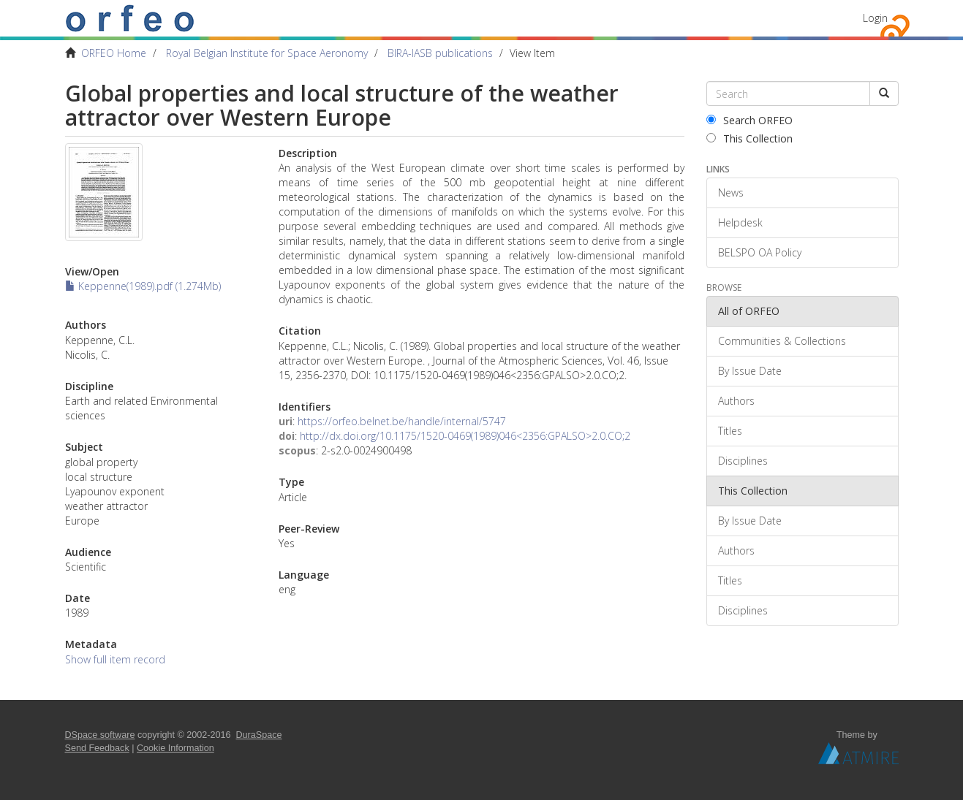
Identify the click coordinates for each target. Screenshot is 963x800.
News (731, 192)
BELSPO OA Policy (759, 252)
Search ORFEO (749, 120)
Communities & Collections (782, 341)
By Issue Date (750, 371)
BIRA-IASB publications (440, 53)
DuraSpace (259, 735)
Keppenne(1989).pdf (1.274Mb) (143, 286)
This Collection (749, 138)
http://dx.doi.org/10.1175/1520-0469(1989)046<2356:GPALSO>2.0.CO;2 (465, 436)
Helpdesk (740, 222)
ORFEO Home (113, 53)
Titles (730, 431)
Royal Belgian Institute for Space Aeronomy (267, 53)
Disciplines (743, 461)
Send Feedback (97, 748)
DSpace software (100, 735)
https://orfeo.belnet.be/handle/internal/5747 (402, 421)
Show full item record (115, 659)
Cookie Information (175, 748)
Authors (736, 401)
